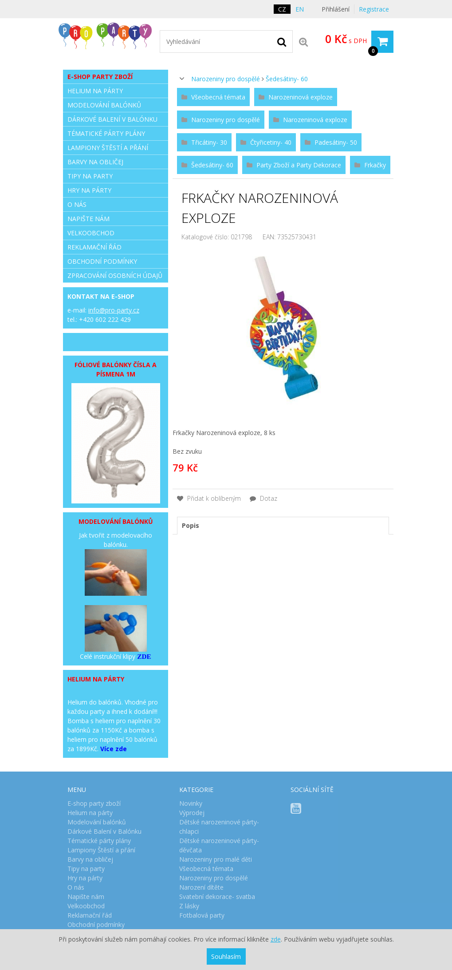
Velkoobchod (90, 233)
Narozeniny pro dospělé (225, 79)
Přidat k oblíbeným (209, 498)
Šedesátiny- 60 (287, 79)
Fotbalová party (201, 915)
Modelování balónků (104, 105)
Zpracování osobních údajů (114, 275)
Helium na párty (95, 91)
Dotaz (263, 498)
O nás (76, 204)
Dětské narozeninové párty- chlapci (219, 826)
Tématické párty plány (106, 133)
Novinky (190, 803)
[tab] (283, 525)
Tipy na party (90, 176)
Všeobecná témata (206, 868)
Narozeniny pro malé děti (215, 859)
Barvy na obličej (95, 162)
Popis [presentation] (190, 525)
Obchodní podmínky (102, 261)
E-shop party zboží (100, 76)
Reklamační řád (94, 247)
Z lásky (189, 906)
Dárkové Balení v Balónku (112, 119)
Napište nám (88, 218)
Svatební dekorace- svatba (217, 896)
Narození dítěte (201, 887)
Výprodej (191, 812)
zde (276, 939)
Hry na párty (89, 190)
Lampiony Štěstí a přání (107, 147)
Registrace (374, 9)
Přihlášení (336, 9)
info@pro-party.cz (113, 310)
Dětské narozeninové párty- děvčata (219, 845)
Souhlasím (226, 956)
